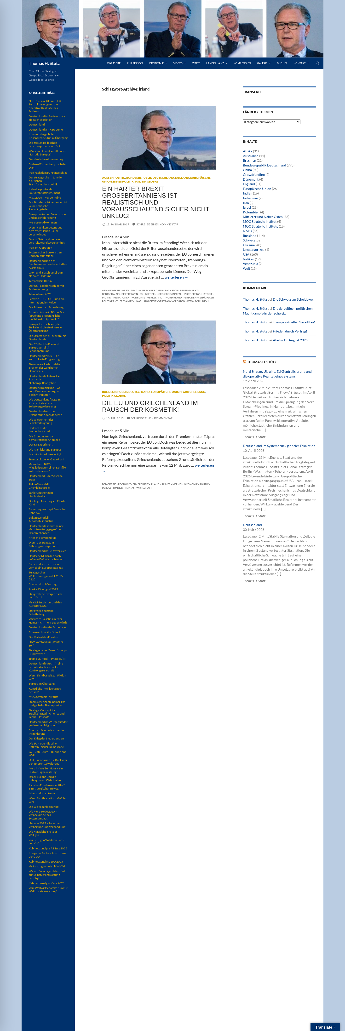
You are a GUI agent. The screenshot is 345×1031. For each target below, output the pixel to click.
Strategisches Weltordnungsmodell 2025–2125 (46, 576)
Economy (124, 484)
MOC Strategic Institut (259, 221)
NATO (247, 231)
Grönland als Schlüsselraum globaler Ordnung (46, 274)
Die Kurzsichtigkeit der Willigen (43, 833)
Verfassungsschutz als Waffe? (47, 866)
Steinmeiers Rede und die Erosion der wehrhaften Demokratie (44, 367)
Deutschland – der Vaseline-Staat (46, 477)
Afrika (247, 151)
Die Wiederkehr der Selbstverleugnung (41, 421)
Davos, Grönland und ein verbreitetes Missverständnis (47, 240)
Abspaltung (129, 290)
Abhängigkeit (111, 290)
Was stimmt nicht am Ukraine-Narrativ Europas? (47, 152)
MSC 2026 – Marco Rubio (45, 197)
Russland (249, 236)
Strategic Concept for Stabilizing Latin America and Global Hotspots (47, 713)
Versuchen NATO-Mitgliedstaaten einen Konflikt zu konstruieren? (47, 467)
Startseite (114, 63)
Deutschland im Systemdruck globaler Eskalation (279, 446)
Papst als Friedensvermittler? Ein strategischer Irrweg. (47, 786)
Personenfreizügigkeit (199, 297)
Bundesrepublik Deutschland (150, 177)
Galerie (262, 63)
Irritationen (121, 297)
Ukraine (249, 245)
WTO (190, 301)
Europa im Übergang (42, 683)
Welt (246, 268)
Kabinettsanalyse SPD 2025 (46, 861)
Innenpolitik (123, 181)
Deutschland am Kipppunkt (46, 129)
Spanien (118, 487)
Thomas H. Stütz (44, 63)
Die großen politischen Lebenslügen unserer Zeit (44, 144)
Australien (251, 156)
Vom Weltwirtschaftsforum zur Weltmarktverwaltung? (48, 889)
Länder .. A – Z (215, 63)
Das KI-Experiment (40, 444)
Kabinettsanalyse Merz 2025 (46, 883)
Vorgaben (178, 301)
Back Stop (171, 290)
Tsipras (129, 487)
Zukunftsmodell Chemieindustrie (39, 485)
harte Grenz (191, 293)
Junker (166, 484)
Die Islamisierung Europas (45, 449)
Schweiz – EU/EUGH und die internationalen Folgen (46, 300)
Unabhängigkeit (145, 301)
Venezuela (250, 264)
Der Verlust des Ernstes (43, 637)
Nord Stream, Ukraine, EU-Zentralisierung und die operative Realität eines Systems (45, 106)
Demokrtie (109, 484)
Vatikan (248, 259)
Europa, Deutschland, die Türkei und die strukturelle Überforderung (45, 327)
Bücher (282, 63)
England (182, 177)
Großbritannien (169, 293)
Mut (161, 297)
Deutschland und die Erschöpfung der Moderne (45, 412)
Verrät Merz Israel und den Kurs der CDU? (45, 604)
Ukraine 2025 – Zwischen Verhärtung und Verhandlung (47, 824)
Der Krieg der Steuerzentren (46, 738)
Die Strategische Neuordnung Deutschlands (47, 337)
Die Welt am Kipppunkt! (44, 806)
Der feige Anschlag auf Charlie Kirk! (47, 502)
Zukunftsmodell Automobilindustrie (41, 519)
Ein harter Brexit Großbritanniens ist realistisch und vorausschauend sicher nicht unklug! (155, 202)
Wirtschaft (144, 487)
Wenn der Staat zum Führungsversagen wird (43, 544)
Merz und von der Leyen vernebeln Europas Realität (46, 565)
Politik (204, 484)
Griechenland (194, 392)
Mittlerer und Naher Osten (263, 217)
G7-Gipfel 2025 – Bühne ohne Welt (47, 753)
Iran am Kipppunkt (40, 247)
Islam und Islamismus (42, 793)
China (247, 170)
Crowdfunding (254, 174)
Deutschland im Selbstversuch (47, 551)
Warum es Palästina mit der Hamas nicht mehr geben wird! (48, 620)
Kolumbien (251, 212)
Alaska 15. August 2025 (290, 340)
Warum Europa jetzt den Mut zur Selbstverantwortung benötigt (47, 874)
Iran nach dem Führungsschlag (48, 172)
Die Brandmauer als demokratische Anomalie (44, 438)
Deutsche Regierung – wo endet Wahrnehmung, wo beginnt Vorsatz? (45, 391)
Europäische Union (166, 392)
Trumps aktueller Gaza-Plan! (294, 322)
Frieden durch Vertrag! (290, 331)
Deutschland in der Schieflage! (48, 627)
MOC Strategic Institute (260, 226)
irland (106, 297)
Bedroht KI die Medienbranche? (39, 429)
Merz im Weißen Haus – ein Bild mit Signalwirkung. (46, 770)
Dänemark (251, 179)
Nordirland (174, 297)
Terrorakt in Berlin (40, 281)
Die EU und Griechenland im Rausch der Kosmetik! (150, 406)
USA (246, 254)
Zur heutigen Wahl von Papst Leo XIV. (46, 841)
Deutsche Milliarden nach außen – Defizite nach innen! (46, 557)
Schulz (106, 487)
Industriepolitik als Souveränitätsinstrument (44, 190)
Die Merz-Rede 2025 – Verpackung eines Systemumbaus (43, 815)
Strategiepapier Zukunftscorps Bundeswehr (48, 651)
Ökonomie (156, 63)
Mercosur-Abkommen (43, 222)
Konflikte (138, 297)
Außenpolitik (113, 177)
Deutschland (252, 525)
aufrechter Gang (151, 290)
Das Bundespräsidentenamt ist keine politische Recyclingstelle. (48, 205)
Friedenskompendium (43, 537)
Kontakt (299, 63)
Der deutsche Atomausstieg (46, 159)
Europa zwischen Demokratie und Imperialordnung (47, 215)
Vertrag (164, 301)
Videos (178, 63)
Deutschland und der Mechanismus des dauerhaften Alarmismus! (48, 264)
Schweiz (249, 240)
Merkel (151, 297)
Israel (247, 207)
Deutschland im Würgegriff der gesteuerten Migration (48, 723)
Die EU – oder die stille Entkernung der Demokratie (46, 745)
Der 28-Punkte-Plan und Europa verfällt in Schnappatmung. (44, 347)
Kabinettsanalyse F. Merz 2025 (48, 848)
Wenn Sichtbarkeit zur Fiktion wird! (47, 677)
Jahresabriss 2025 (40, 294)
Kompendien (242, 63)
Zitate (196, 63)
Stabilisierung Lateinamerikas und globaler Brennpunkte (47, 703)
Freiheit (143, 484)
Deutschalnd (111, 293)
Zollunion (202, 301)
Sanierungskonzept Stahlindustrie (41, 494)
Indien (247, 193)
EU (141, 293)
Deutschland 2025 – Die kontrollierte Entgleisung (44, 357)
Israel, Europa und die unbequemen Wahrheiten (45, 778)
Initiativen (250, 198)
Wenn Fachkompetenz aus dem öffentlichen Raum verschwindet (45, 231)
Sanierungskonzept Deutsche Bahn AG (47, 510)
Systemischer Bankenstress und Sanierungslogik (46, 254)
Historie (207, 293)
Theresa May (124, 301)
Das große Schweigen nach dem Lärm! (45, 595)
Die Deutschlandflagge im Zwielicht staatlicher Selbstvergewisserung (45, 403)
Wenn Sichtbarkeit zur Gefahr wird (47, 799)
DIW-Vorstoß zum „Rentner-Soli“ (46, 643)
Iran (246, 203)
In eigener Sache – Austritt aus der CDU (47, 854)
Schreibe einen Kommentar (157, 224)
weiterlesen (176, 277)
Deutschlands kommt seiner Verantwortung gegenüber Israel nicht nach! (46, 529)
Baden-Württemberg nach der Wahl (48, 165)
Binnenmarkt (189, 290)
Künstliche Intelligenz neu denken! (45, 690)
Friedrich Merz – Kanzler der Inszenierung (47, 731)
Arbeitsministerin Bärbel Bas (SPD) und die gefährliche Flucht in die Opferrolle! (46, 315)
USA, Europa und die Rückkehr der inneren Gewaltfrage (48, 761)
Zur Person (135, 63)
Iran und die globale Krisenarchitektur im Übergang (48, 135)
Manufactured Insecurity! (45, 454)
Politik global (146, 181)
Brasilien (249, 160)
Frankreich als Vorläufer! (44, 632)
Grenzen (150, 293)
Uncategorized (253, 249)
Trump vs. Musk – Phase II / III (47, 658)
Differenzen (129, 293)
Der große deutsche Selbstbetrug (41, 612)
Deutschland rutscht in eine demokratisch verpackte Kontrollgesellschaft (46, 667)
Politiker (108, 301)
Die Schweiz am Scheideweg (293, 299)
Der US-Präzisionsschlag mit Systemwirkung (46, 287)
